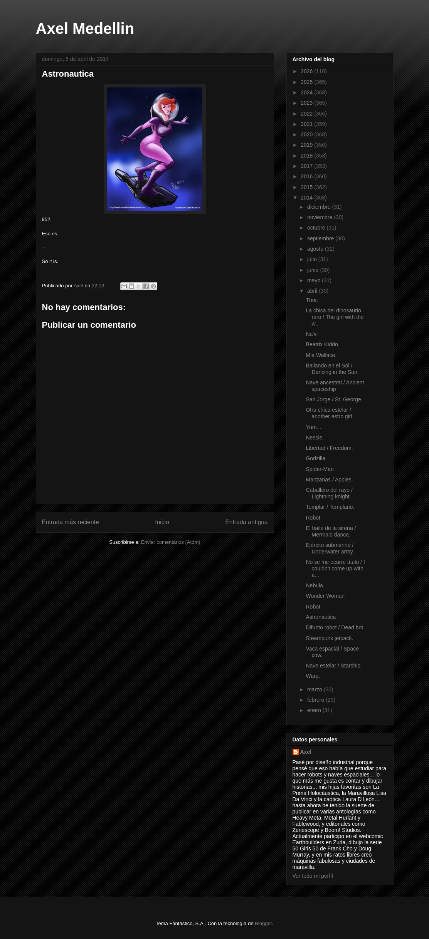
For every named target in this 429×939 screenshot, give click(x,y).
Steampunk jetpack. (329, 638)
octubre (317, 228)
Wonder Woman (325, 596)
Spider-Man (319, 469)
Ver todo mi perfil (313, 876)
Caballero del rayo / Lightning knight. (329, 493)
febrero (316, 700)
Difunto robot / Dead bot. (335, 627)
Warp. (313, 676)
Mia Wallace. (321, 355)
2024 (307, 92)
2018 (307, 156)
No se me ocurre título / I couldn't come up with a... (335, 568)
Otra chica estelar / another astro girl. (329, 413)
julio (312, 259)
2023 (307, 103)
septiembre (321, 238)
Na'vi (312, 334)
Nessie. (315, 437)
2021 (307, 124)
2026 (307, 71)
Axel (306, 752)
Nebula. (315, 585)
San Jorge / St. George (333, 399)
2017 (307, 166)
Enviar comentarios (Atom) (170, 542)
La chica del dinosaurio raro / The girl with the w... (334, 317)
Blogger (263, 923)
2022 (307, 114)
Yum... (313, 427)
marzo (315, 689)
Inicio (162, 522)
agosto (316, 249)
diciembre (319, 207)
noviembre (320, 217)
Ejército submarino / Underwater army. (330, 548)
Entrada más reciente (70, 522)
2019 (307, 145)
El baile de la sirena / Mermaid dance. (331, 531)
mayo (314, 280)
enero (315, 710)
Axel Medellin (85, 28)
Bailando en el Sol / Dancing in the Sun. (332, 368)
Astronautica (321, 617)
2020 (307, 134)
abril (313, 291)
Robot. (313, 518)
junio (313, 270)
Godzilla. (316, 458)
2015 (307, 187)
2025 (307, 82)
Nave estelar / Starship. (334, 665)
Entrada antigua (246, 522)
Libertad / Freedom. (329, 448)
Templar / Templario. (330, 507)
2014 (307, 198)
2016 (307, 176)
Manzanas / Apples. (329, 479)
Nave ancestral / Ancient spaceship (335, 385)
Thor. (312, 300)
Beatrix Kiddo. (322, 344)
